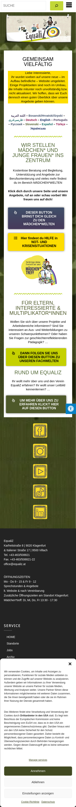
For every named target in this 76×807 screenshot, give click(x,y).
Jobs (10, 650)
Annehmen (38, 771)
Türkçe (60, 124)
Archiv (11, 657)
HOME (11, 637)
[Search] (56, 5)
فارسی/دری (16, 120)
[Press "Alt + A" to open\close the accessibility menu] (71, 409)
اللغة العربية (18, 115)
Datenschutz (48, 801)
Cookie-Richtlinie (30, 801)
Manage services (38, 760)
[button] (70, 664)
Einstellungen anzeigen (38, 793)
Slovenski (32, 124)
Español (47, 124)
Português (60, 120)
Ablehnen (38, 782)
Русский (16, 124)
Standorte (13, 643)
